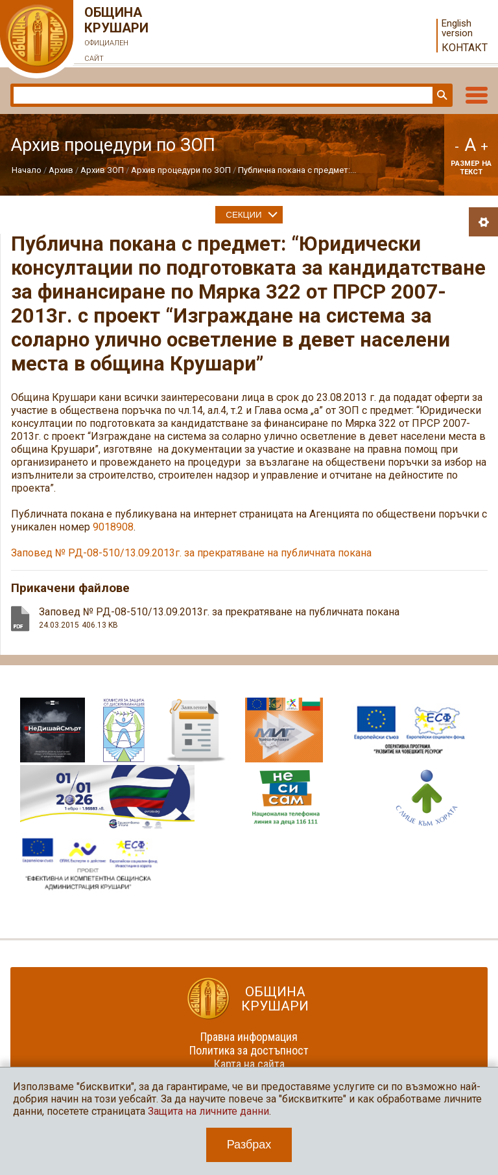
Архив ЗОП (102, 170)
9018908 (113, 527)
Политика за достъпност (249, 1050)
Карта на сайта (249, 1064)
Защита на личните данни (208, 1111)
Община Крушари (116, 36)
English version (457, 28)
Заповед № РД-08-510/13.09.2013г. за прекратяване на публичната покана (191, 553)
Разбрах (249, 1144)
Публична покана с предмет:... (297, 170)
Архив (61, 170)
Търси (441, 95)
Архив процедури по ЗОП (181, 170)
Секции (243, 215)
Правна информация (249, 1037)
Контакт (465, 47)
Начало (27, 170)
